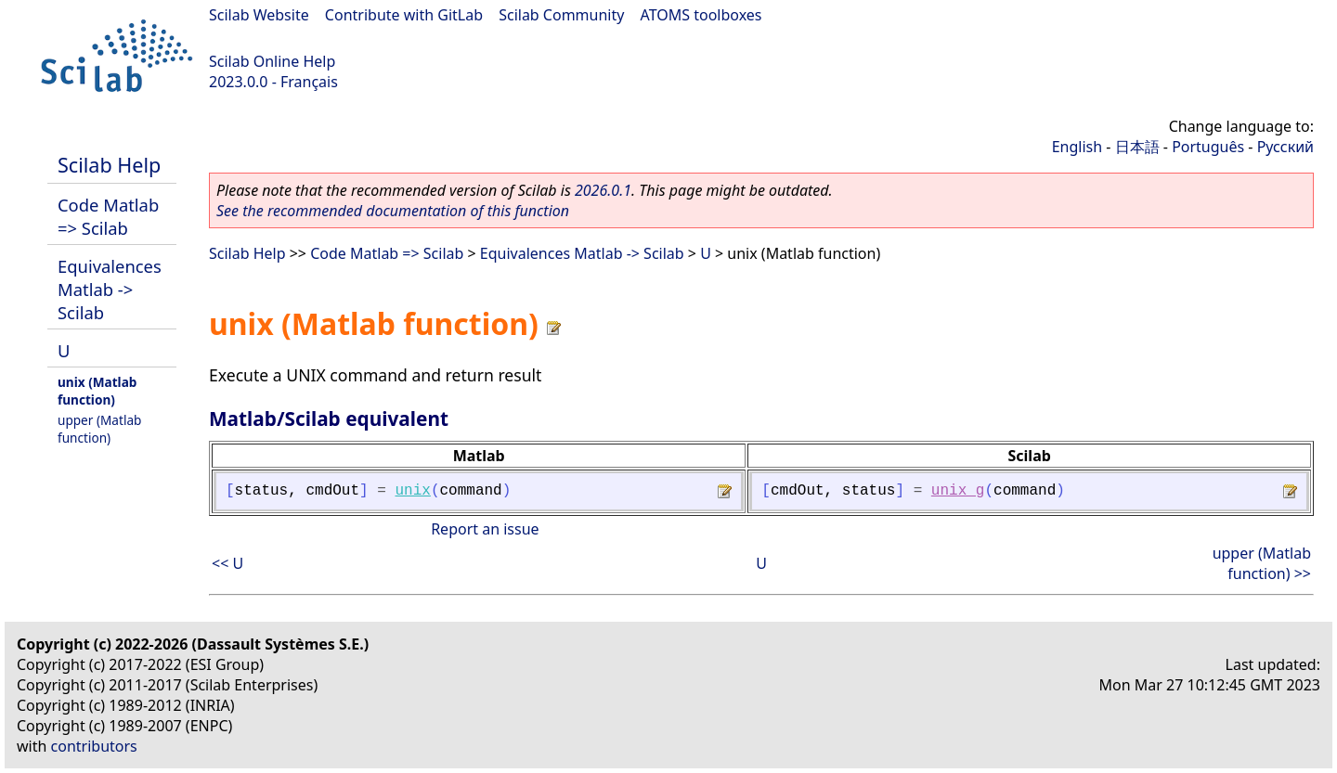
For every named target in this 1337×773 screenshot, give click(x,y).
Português (1208, 146)
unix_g (958, 491)
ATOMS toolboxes (701, 15)
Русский (1285, 146)
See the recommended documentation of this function (392, 210)
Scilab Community (561, 15)
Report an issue (485, 529)
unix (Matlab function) (97, 390)
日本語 (1137, 146)
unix (412, 491)
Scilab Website (259, 15)
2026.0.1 (603, 190)
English (1077, 146)
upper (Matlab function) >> (1262, 563)
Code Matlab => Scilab (108, 216)
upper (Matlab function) (99, 428)
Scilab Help (109, 164)
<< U (227, 563)
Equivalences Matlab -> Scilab (110, 289)
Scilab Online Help (272, 61)
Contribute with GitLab (404, 15)
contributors (94, 746)
